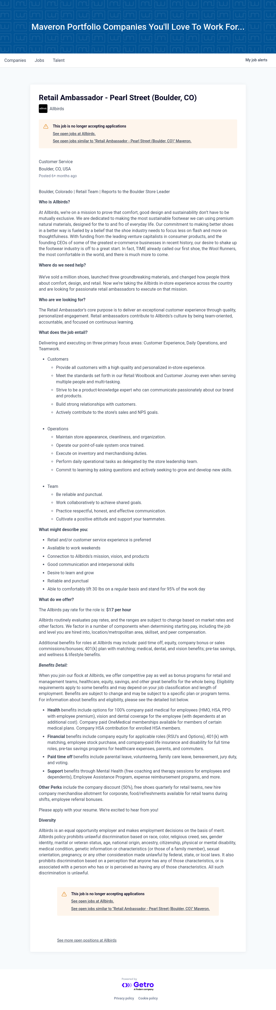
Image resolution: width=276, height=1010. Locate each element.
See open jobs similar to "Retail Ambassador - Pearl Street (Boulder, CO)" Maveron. (122, 141)
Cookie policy (148, 998)
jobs (39, 60)
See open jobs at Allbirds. (74, 134)
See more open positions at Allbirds (86, 940)
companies (15, 60)
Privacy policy (124, 998)
